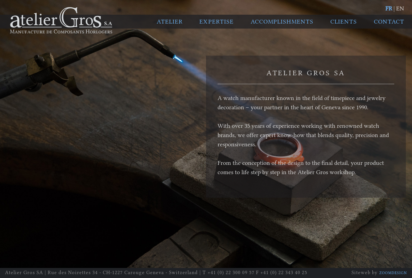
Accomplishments (282, 22)
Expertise (216, 22)
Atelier (170, 22)
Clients (343, 22)
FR (388, 8)
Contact (389, 22)
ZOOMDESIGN (393, 273)
